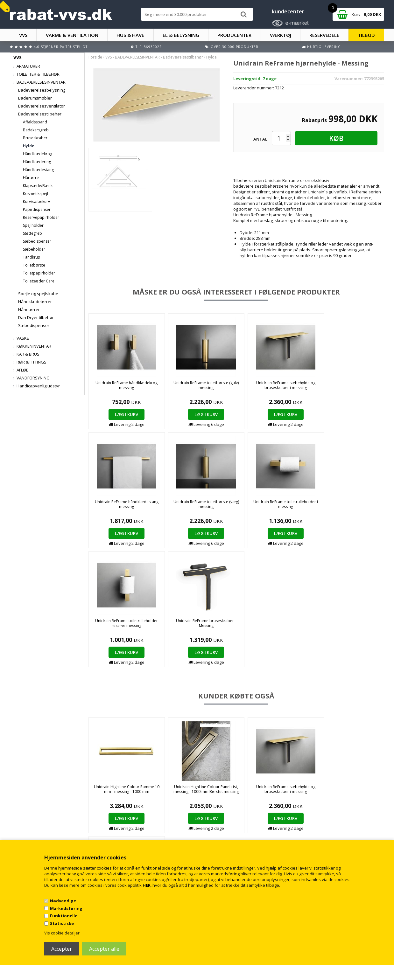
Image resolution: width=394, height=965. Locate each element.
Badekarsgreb (36, 130)
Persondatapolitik (127, 837)
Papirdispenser (37, 209)
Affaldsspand (35, 122)
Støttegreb (32, 233)
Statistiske (62, 923)
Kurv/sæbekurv (36, 201)
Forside (95, 57)
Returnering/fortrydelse (132, 831)
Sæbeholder (34, 249)
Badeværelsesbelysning (41, 90)
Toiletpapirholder (39, 273)
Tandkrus (31, 257)
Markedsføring (66, 908)
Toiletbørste (34, 265)
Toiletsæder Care (38, 281)
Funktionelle (63, 916)
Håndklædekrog (37, 153)
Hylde (28, 146)
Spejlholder (33, 225)
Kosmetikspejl (35, 193)
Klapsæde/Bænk (38, 185)
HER (147, 885)
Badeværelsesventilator (41, 106)
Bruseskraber (35, 138)
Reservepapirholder (41, 217)
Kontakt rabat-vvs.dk (129, 824)
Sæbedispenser (37, 241)
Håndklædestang (38, 169)
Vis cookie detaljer (62, 933)
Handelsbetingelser (128, 818)
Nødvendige (63, 901)
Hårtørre (31, 177)
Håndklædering (37, 161)
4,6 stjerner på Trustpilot (61, 47)
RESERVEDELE (324, 35)
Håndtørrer (29, 309)
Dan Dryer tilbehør (36, 317)
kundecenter (288, 11)
